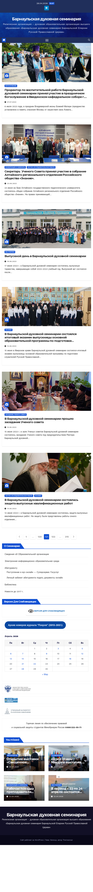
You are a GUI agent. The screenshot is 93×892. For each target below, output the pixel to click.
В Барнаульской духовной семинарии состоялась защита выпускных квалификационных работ (41, 501)
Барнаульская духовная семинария (46, 19)
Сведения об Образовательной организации (27, 554)
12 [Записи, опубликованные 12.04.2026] (82, 653)
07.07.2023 (11, 102)
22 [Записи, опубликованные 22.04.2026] (35, 664)
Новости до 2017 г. (14, 591)
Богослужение (10, 86)
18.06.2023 (11, 261)
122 (53, 536)
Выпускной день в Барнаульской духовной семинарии (45, 256)
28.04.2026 (14, 767)
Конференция (57, 755)
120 (40, 536)
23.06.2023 (12, 183)
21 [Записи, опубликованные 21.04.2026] (23, 664)
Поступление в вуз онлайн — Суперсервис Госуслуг (33, 572)
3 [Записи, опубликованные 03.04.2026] (58, 648)
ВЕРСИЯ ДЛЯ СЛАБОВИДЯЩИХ (46, 611)
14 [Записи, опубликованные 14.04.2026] (23, 658)
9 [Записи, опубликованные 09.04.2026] (46, 653)
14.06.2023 (11, 508)
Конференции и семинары (15, 167)
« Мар (45, 674)
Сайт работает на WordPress (32, 840)
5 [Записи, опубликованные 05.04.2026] (82, 648)
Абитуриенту (11, 568)
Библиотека (10, 584)
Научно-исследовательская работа (41, 167)
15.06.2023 (11, 346)
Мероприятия (12, 755)
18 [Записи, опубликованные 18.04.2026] (70, 658)
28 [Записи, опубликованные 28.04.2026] (22, 669)
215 (67, 536)
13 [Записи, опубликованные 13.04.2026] (11, 658)
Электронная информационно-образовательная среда (32, 561)
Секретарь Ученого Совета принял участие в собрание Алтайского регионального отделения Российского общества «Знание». (45, 175)
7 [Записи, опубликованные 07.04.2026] (22, 653)
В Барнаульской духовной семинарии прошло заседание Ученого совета (39, 420)
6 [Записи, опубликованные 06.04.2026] (11, 653)
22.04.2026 (14, 796)
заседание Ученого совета (15, 414)
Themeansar (68, 840)
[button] (89, 40)
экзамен (8, 330)
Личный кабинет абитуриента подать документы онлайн (35, 577)
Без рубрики (9, 252)
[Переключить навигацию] (47, 40)
